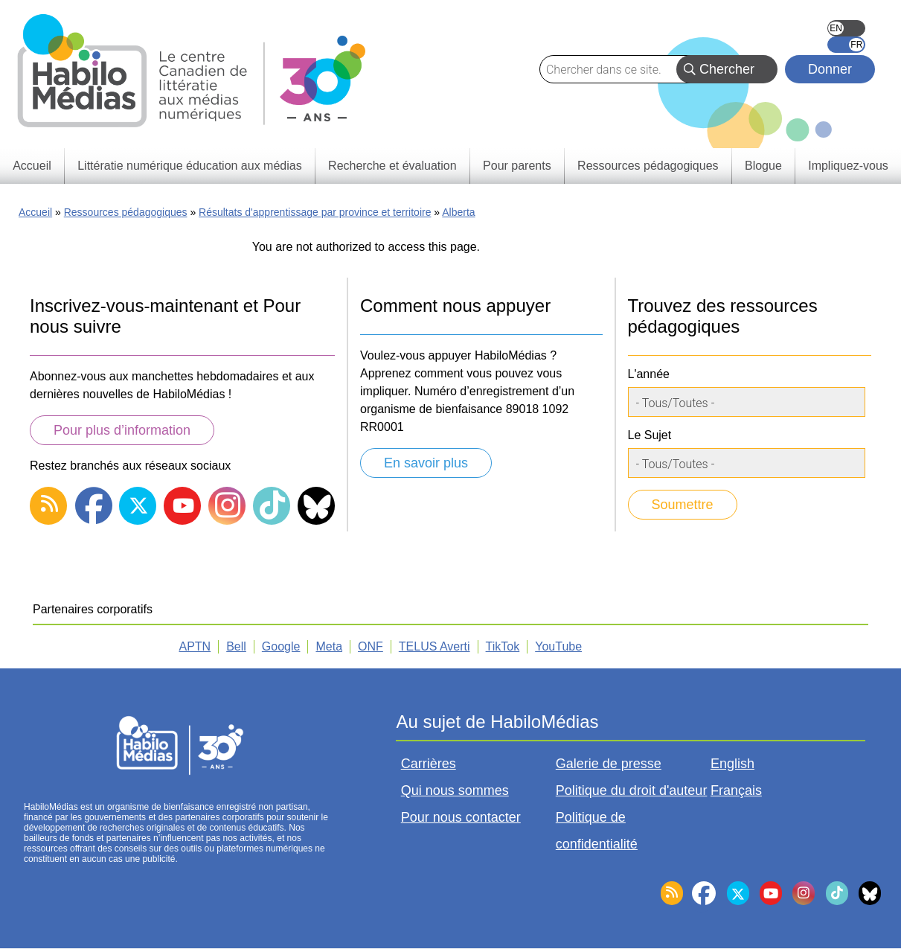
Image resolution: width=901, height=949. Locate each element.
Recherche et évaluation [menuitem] (392, 165)
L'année (649, 374)
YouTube (558, 646)
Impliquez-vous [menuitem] (848, 165)
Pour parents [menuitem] (517, 165)
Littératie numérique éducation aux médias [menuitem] (189, 165)
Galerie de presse (608, 763)
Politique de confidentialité (597, 830)
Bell (236, 646)
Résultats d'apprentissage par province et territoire (315, 212)
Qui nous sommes (455, 790)
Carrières (428, 763)
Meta (328, 646)
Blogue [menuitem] (763, 165)
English (846, 28)
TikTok (503, 646)
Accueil (35, 212)
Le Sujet (650, 435)
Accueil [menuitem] (32, 165)
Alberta (458, 212)
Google (281, 646)
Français (846, 44)
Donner (830, 69)
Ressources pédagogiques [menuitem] (647, 165)
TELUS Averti (434, 646)
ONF (370, 646)
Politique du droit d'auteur (632, 790)
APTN (195, 646)
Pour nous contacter (461, 817)
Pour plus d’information (122, 430)
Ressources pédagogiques (125, 212)
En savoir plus (426, 463)
